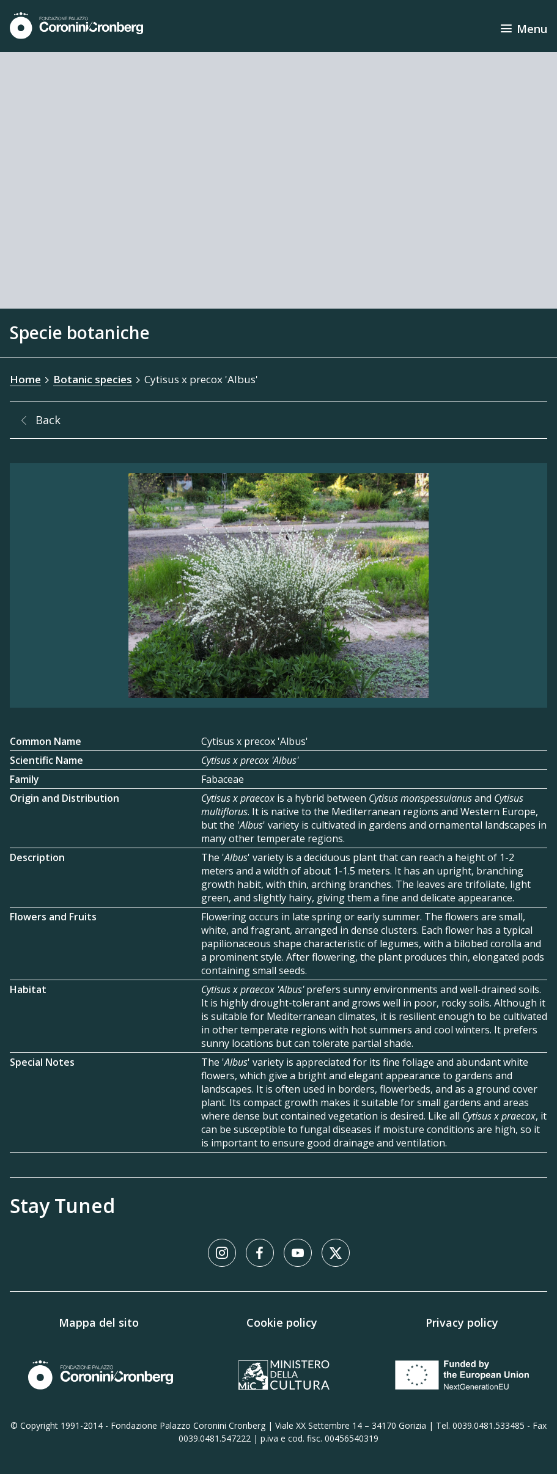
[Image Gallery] (278, 585)
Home (25, 379)
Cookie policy (281, 1322)
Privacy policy (462, 1322)
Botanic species (92, 379)
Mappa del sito (99, 1322)
